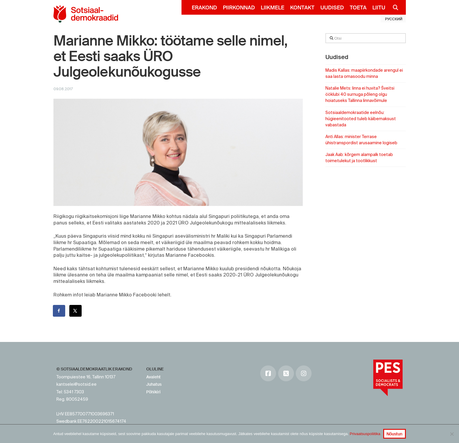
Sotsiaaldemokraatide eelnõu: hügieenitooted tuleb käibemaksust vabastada (360, 118)
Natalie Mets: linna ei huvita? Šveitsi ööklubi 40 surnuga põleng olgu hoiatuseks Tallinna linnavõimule (359, 94)
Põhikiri (153, 392)
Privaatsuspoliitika (365, 434)
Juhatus (154, 384)
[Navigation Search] (393, 7)
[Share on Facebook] (59, 311)
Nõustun (394, 434)
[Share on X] (76, 311)
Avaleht (153, 377)
